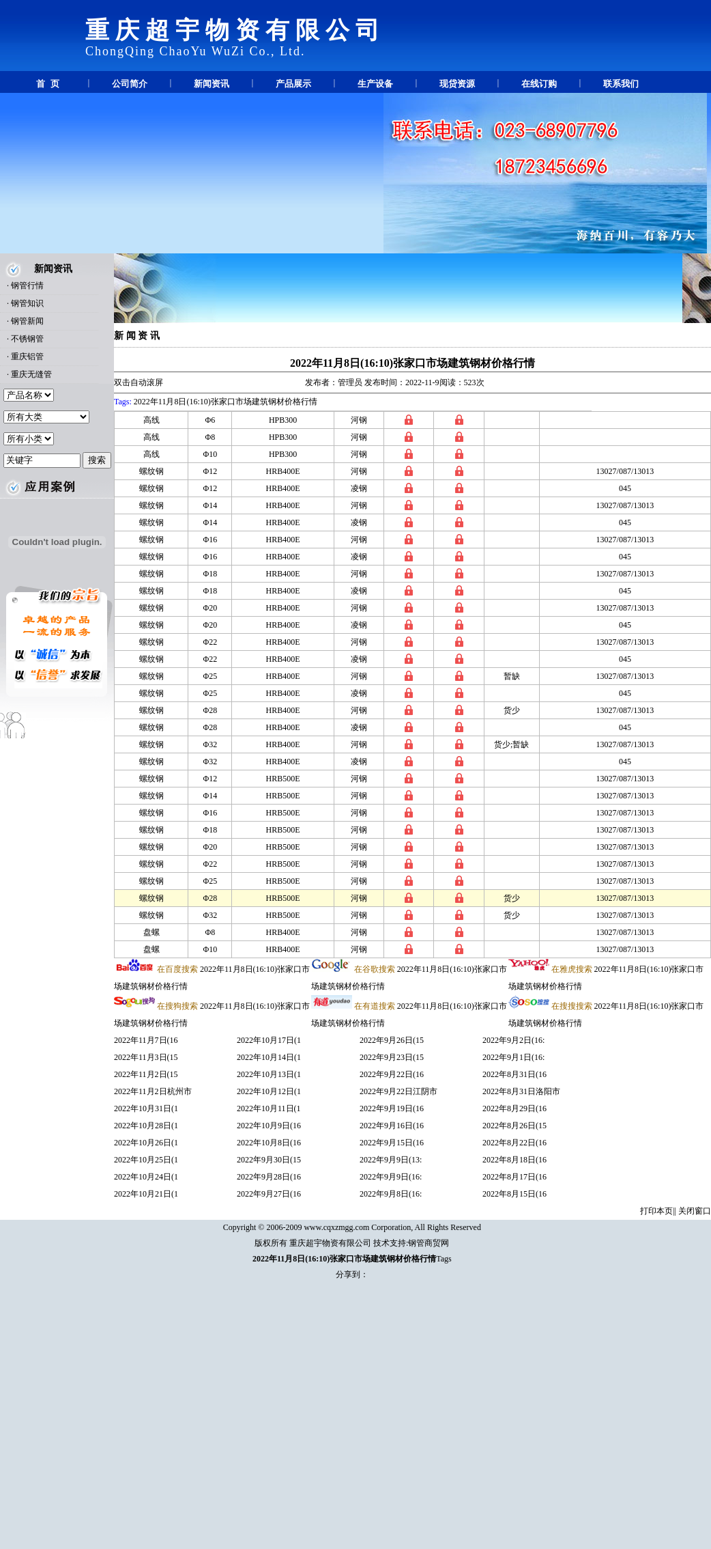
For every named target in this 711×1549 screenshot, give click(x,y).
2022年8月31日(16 (514, 1074)
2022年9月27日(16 (269, 1194)
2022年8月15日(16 (514, 1194)
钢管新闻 (27, 321)
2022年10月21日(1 (146, 1194)
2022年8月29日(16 (514, 1108)
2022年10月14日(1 (269, 1057)
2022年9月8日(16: (391, 1194)
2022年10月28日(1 (146, 1125)
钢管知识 (27, 303)
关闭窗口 (694, 1211)
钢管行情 (27, 285)
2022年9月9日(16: (391, 1177)
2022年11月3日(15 (146, 1057)
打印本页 (656, 1211)
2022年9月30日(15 (269, 1159)
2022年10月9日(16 (269, 1125)
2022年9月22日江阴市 (398, 1091)
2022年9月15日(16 (392, 1142)
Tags (444, 1259)
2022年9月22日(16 (392, 1074)
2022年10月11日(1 (269, 1108)
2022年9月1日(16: (513, 1057)
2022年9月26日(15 (392, 1040)
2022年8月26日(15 (514, 1125)
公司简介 (129, 84)
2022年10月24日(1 (146, 1177)
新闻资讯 (211, 84)
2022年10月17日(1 (269, 1040)
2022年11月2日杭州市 (153, 1091)
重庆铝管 (27, 356)
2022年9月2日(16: (513, 1040)
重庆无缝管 (31, 374)
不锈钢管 (27, 339)
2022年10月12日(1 (269, 1091)
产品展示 (293, 84)
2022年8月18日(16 (514, 1159)
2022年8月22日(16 (514, 1142)
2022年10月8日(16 (269, 1142)
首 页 (47, 84)
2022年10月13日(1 (269, 1074)
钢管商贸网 (428, 1243)
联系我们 (621, 84)
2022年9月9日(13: (391, 1159)
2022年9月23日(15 (392, 1057)
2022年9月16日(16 (392, 1125)
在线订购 (539, 84)
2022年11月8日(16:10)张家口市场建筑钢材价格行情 (412, 363)
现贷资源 (457, 84)
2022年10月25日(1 (146, 1159)
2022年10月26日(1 (146, 1142)
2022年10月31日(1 (146, 1108)
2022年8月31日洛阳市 (521, 1091)
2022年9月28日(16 (269, 1177)
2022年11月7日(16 (146, 1040)
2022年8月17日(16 (514, 1177)
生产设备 (375, 84)
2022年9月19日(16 (392, 1108)
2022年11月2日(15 (146, 1074)
